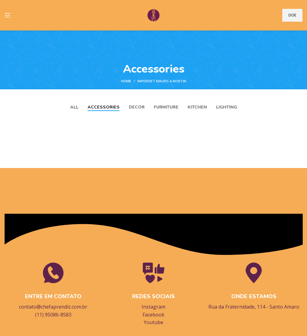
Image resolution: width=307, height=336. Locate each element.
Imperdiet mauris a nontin (161, 81)
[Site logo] (153, 14)
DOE (292, 15)
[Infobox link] (53, 289)
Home (126, 81)
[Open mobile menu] (8, 15)
